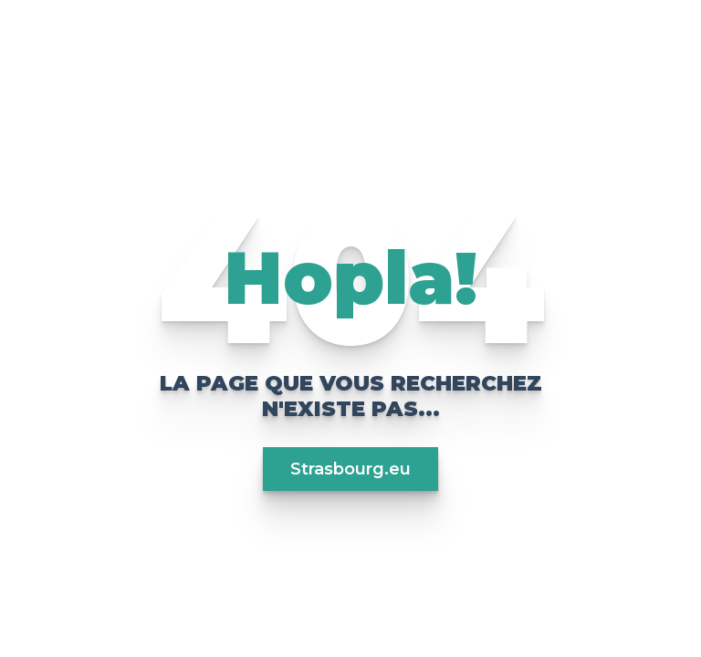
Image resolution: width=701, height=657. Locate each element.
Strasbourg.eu (350, 469)
